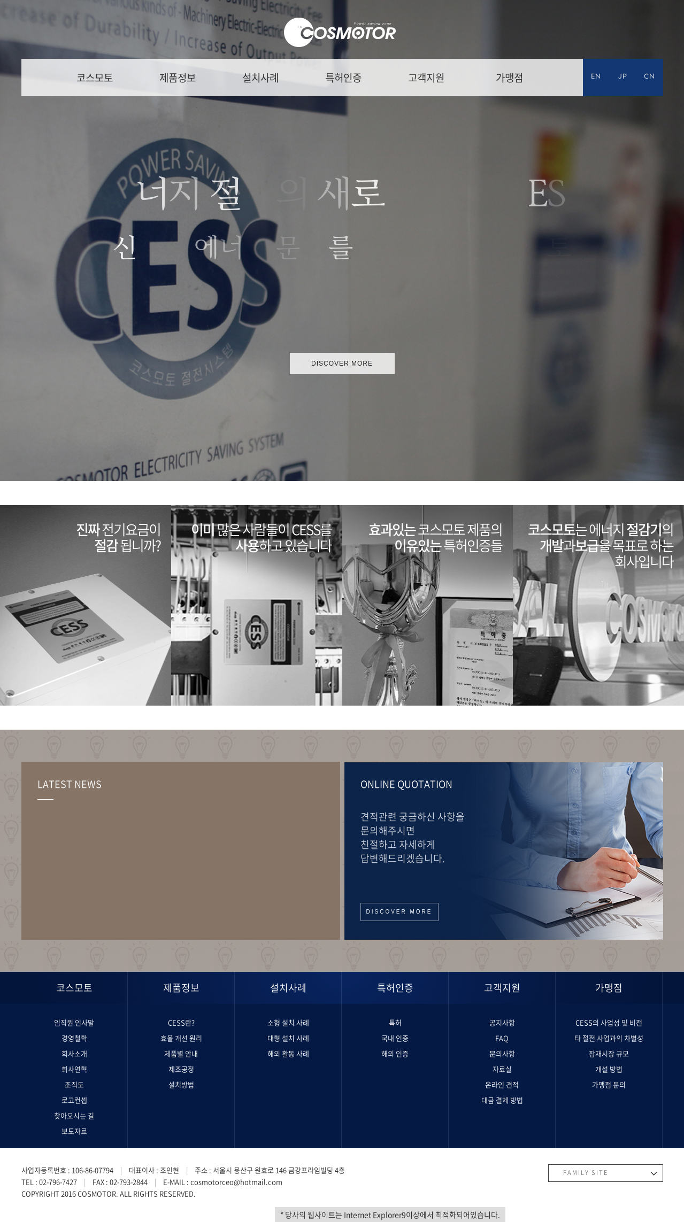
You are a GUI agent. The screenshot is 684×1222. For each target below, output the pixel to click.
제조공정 (181, 1069)
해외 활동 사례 (288, 1053)
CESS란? (181, 1022)
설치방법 (181, 1084)
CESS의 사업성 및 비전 (608, 1022)
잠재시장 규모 (609, 1053)
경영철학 (74, 1038)
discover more (342, 363)
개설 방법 (608, 1069)
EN (596, 77)
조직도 (74, 1084)
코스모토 (94, 77)
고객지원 (426, 77)
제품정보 (177, 77)
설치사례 (260, 77)
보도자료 (74, 1131)
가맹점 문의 (609, 1084)
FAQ (502, 1038)
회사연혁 (74, 1069)
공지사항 (502, 1022)
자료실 (502, 1069)
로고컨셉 (74, 1100)
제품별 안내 (181, 1053)
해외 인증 (395, 1053)
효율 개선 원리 (181, 1038)
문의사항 (502, 1053)
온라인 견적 (502, 1084)
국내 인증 (395, 1038)
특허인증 (343, 77)
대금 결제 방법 (502, 1100)
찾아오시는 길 (74, 1115)
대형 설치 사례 (288, 1038)
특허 (395, 1022)
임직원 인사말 (74, 1022)
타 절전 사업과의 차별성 (608, 1038)
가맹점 (509, 77)
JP (622, 77)
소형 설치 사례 (288, 1022)
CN (649, 77)
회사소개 (74, 1053)
